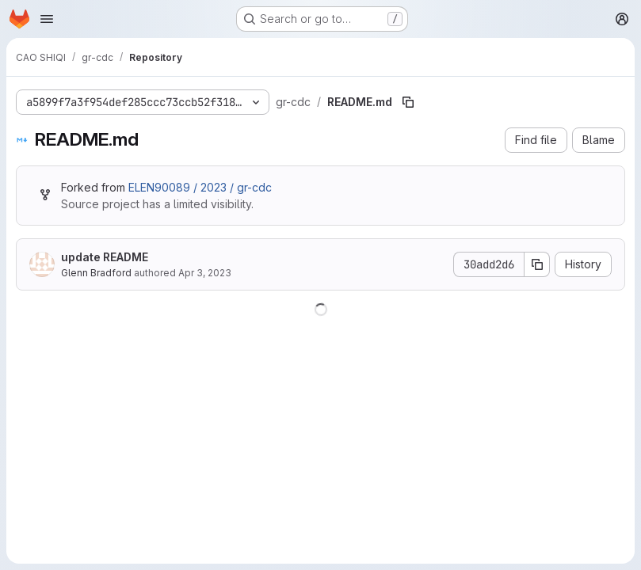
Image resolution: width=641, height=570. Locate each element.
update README (104, 257)
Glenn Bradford (96, 273)
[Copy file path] (408, 102)
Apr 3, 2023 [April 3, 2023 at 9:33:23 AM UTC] (204, 273)
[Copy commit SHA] (537, 264)
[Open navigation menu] (46, 19)
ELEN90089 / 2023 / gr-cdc (200, 187)
